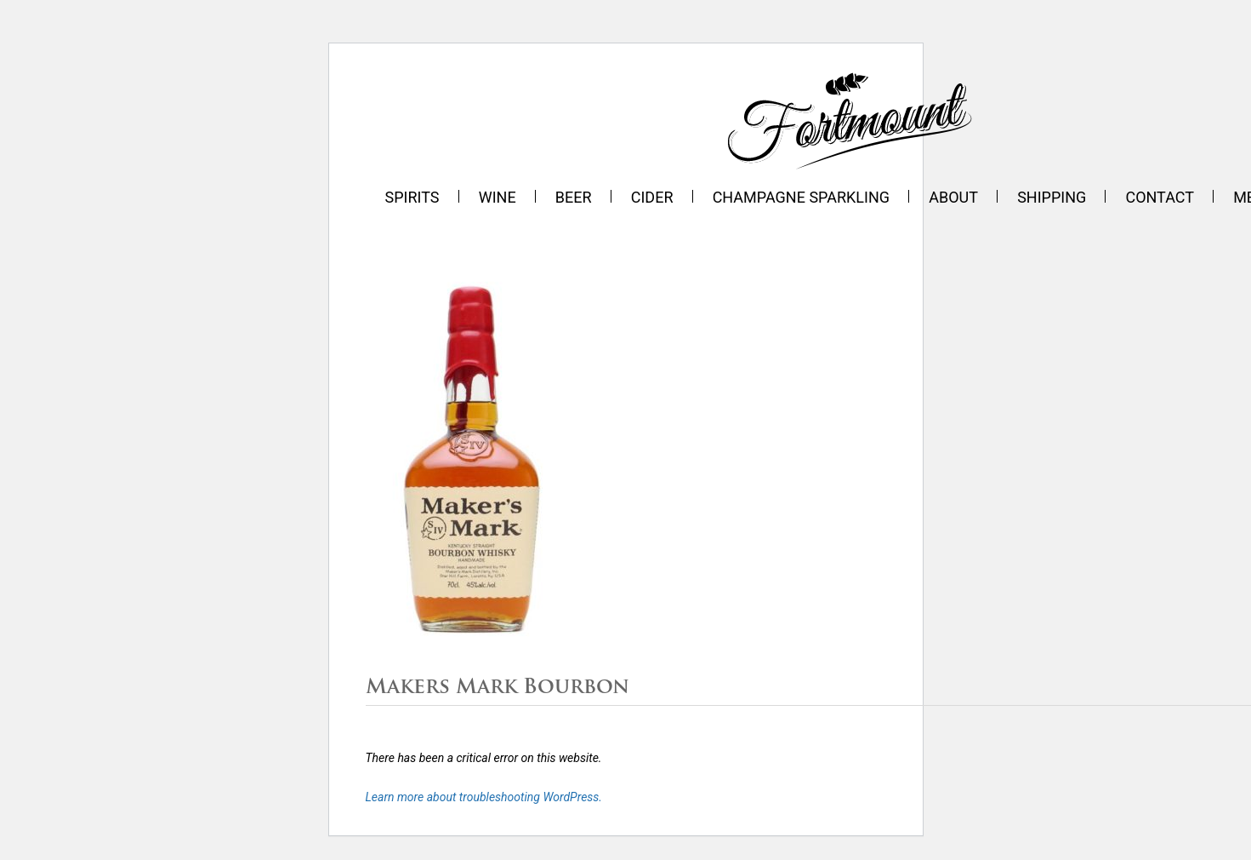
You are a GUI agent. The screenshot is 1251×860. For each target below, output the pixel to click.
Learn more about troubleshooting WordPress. (484, 797)
